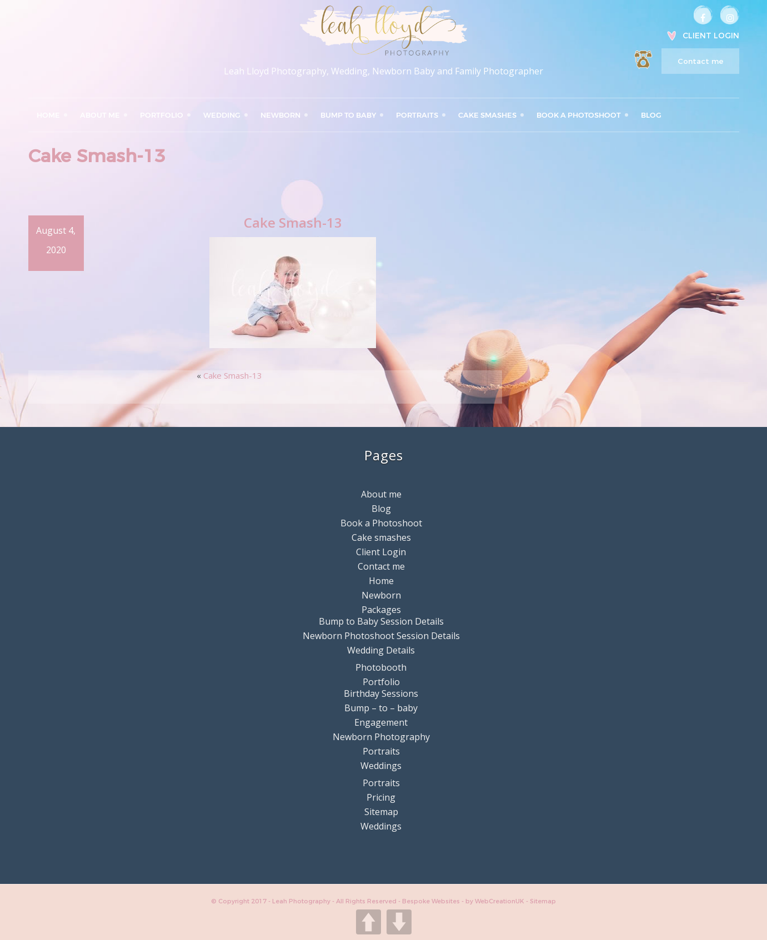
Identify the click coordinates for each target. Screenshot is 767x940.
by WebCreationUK (495, 901)
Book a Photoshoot (579, 114)
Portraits (417, 114)
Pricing (381, 797)
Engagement (381, 722)
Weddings (381, 766)
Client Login (711, 36)
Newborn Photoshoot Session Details (381, 636)
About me (100, 114)
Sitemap (381, 812)
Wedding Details (381, 650)
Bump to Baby (348, 114)
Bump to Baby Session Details (381, 621)
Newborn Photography (381, 737)
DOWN (399, 921)
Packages (381, 610)
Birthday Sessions (381, 693)
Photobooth (381, 667)
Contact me (700, 61)
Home (48, 114)
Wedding (221, 114)
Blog (651, 114)
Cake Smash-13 (232, 375)
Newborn (280, 114)
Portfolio (161, 114)
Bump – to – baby (381, 708)
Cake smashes (487, 114)
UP (368, 921)
